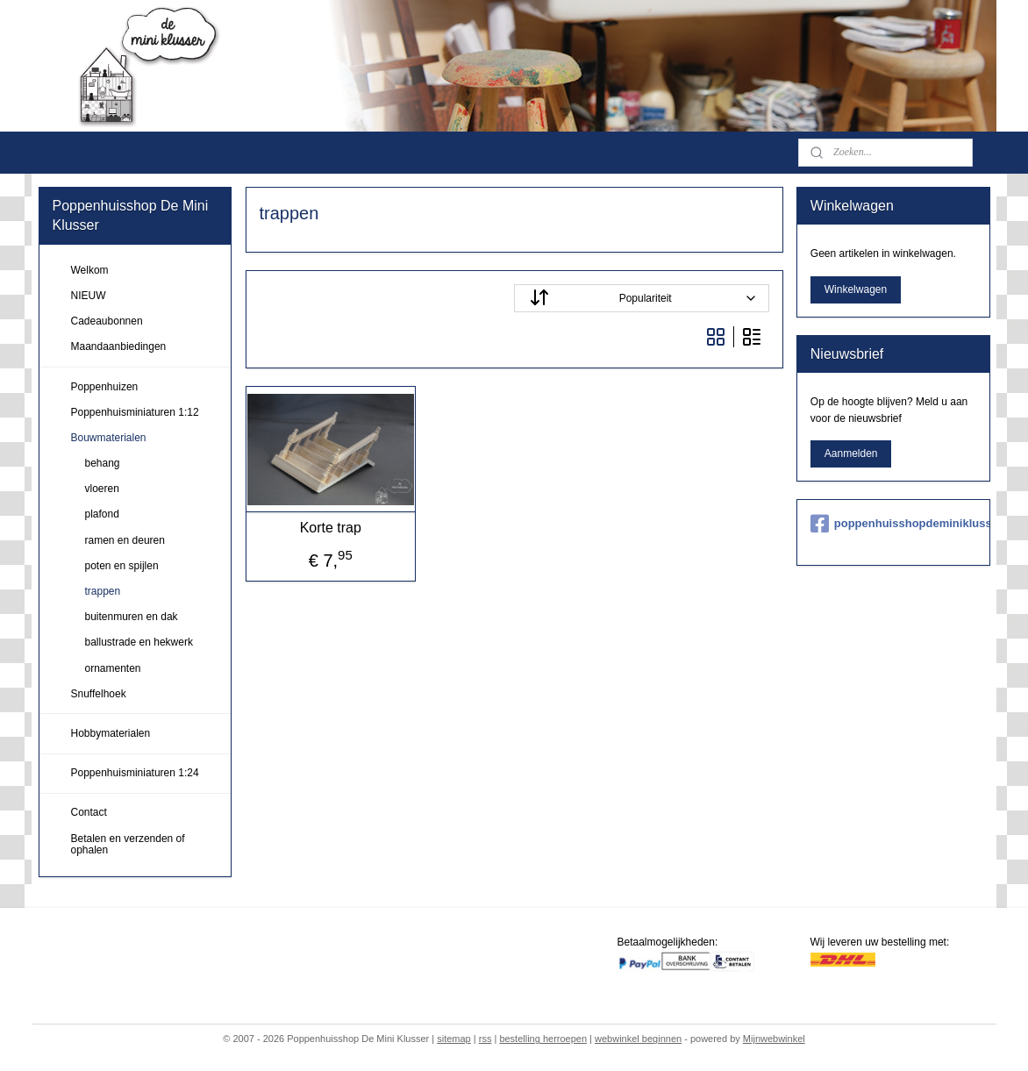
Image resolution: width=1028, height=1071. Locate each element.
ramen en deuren (125, 540)
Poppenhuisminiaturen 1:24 (135, 773)
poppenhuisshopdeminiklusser (893, 523)
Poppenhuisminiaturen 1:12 (135, 412)
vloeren (102, 488)
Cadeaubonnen (107, 321)
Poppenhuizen (105, 387)
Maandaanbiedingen (119, 346)
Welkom (90, 270)
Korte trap (330, 527)
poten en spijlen (122, 566)
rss (485, 1038)
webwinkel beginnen (638, 1038)
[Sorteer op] (641, 298)
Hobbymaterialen (111, 733)
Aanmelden (851, 453)
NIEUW (88, 295)
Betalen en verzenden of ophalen (128, 844)
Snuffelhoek (98, 694)
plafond (102, 514)
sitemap (454, 1038)
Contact (89, 812)
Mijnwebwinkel (774, 1038)
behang (102, 463)
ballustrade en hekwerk (139, 642)
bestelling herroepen (543, 1038)
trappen (103, 591)
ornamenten (113, 668)
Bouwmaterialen (108, 438)
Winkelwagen (856, 289)
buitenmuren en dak (131, 616)
